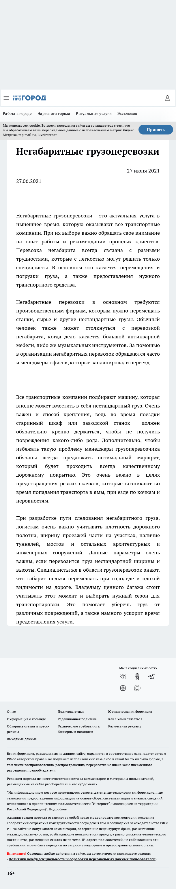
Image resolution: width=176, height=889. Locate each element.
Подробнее (58, 809)
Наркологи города (54, 113)
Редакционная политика (77, 719)
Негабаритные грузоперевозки (54, 215)
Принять (156, 129)
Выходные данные (22, 739)
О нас (11, 711)
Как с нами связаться (125, 719)
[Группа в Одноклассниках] (137, 676)
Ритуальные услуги (94, 113)
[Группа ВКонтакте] (123, 676)
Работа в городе (17, 113)
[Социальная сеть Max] (137, 688)
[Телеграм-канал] (152, 676)
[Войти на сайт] (167, 98)
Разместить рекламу (124, 726)
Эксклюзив (127, 113)
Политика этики (71, 711)
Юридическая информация (130, 711)
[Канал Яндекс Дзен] (123, 688)
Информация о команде (26, 719)
